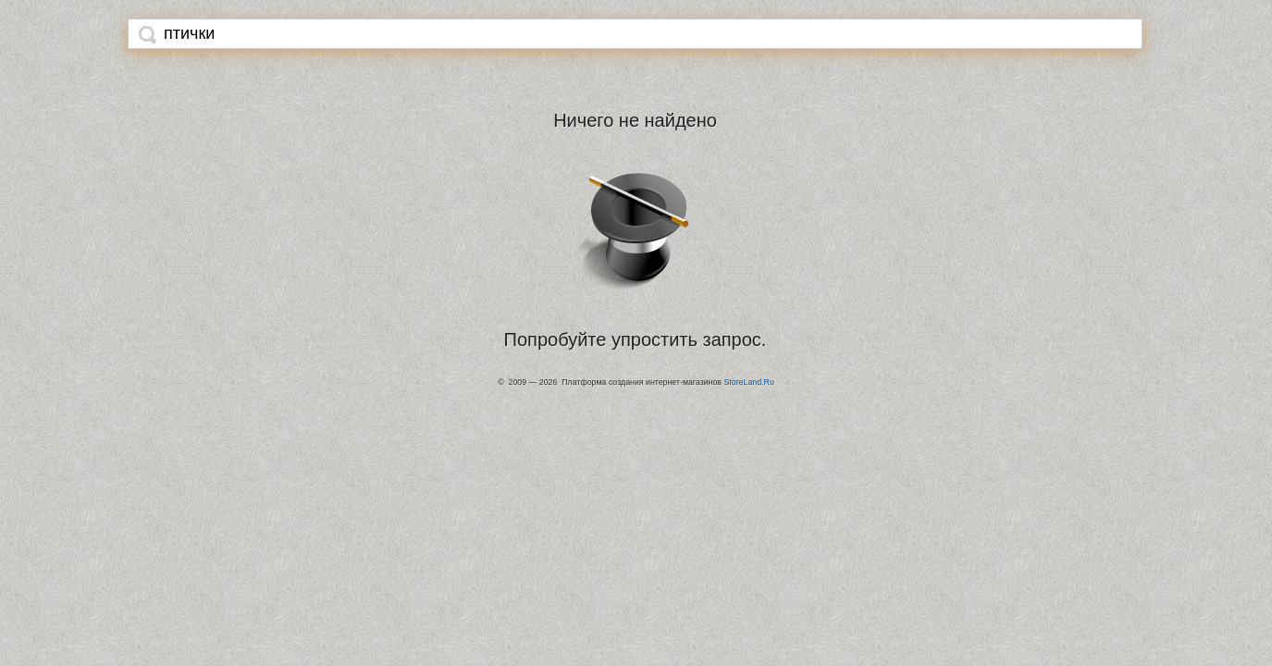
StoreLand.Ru (748, 382)
